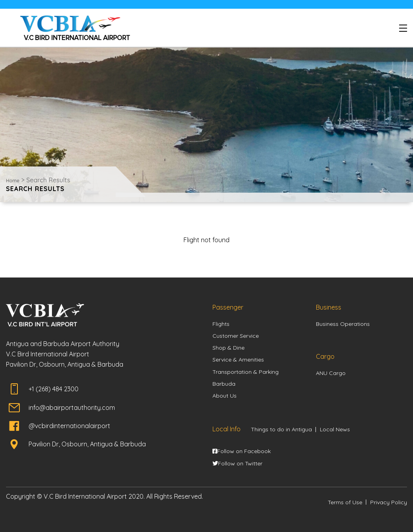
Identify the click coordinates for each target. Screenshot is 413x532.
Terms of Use (345, 502)
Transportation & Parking (245, 371)
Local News (335, 429)
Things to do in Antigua (281, 429)
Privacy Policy (388, 502)
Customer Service (235, 335)
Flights (220, 323)
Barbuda (223, 383)
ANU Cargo (331, 373)
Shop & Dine (228, 347)
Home (12, 181)
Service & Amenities (238, 359)
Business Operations (343, 323)
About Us (224, 395)
